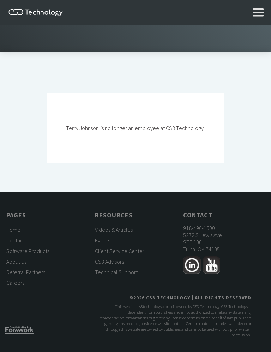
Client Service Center (119, 250)
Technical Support (116, 272)
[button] (258, 12)
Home (13, 229)
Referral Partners (25, 272)
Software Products (27, 250)
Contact (15, 240)
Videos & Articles (114, 229)
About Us (16, 261)
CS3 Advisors (109, 261)
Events (102, 240)
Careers (15, 282)
